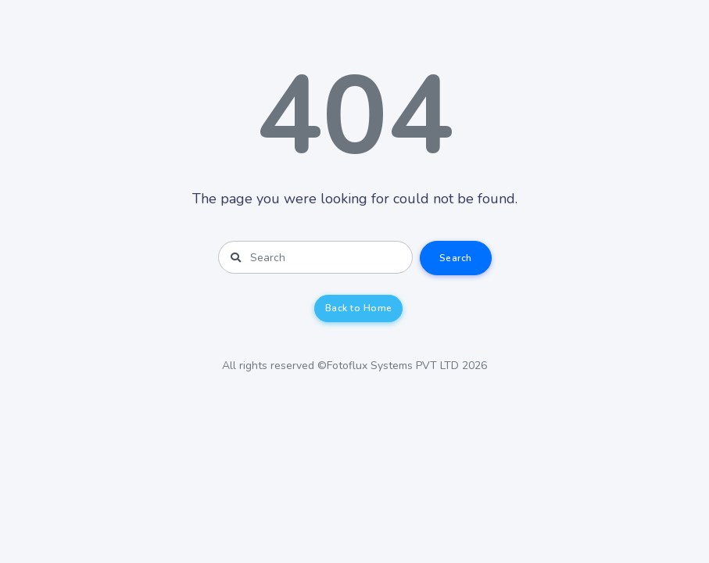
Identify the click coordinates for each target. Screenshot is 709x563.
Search (455, 258)
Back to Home (358, 308)
